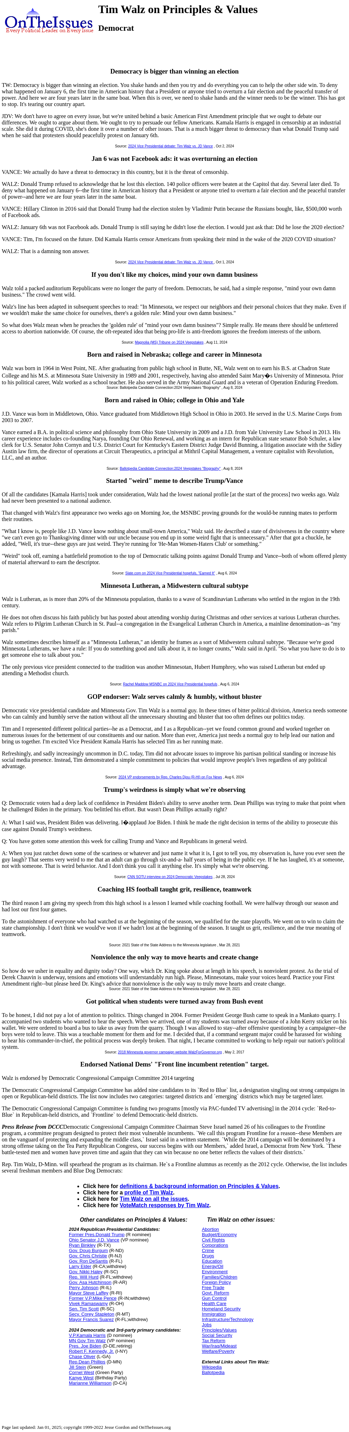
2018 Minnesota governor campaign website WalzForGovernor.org (170, 1052)
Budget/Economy (219, 1234)
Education (212, 1261)
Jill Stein (77, 1367)
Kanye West (81, 1377)
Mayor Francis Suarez (91, 1319)
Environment (214, 1271)
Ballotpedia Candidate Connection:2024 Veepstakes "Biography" (170, 468)
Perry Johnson (84, 1287)
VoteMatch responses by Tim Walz (164, 1205)
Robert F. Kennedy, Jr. (91, 1351)
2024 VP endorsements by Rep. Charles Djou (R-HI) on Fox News (170, 777)
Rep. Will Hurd (84, 1277)
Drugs (208, 1255)
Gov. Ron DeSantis (88, 1261)
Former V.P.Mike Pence (93, 1298)
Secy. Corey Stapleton (91, 1314)
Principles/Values (219, 1330)
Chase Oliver (82, 1356)
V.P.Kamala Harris (87, 1335)
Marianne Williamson (90, 1383)
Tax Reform (213, 1340)
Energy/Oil (212, 1266)
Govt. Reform (215, 1293)
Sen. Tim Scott (84, 1308)
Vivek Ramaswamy (88, 1303)
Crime (208, 1250)
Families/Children (219, 1277)
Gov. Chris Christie (88, 1255)
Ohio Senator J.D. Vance (94, 1240)
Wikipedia (211, 1367)
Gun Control (214, 1298)
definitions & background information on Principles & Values (199, 1186)
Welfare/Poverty (218, 1351)
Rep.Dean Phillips (87, 1361)
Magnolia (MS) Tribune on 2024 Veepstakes (169, 342)
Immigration (214, 1314)
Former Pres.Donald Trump (97, 1234)
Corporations (215, 1245)
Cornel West (81, 1372)
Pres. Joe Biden (85, 1346)
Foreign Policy (216, 1282)
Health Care (214, 1303)
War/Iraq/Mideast (219, 1346)
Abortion (210, 1229)
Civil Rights (213, 1240)
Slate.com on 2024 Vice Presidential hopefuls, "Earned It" (170, 573)
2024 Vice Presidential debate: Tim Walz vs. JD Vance (170, 146)
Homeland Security (221, 1308)
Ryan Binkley (82, 1245)
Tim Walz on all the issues (154, 1199)
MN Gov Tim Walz (87, 1340)
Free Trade (213, 1287)
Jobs (206, 1324)
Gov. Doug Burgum (88, 1250)
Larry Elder (80, 1266)
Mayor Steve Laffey (88, 1293)
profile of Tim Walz (148, 1193)
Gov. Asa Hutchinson (90, 1282)
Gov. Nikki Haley (85, 1271)
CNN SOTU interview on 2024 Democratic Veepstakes (170, 877)
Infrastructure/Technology (227, 1319)
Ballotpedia (213, 1372)
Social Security (217, 1335)
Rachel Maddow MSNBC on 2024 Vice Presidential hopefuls (170, 684)
